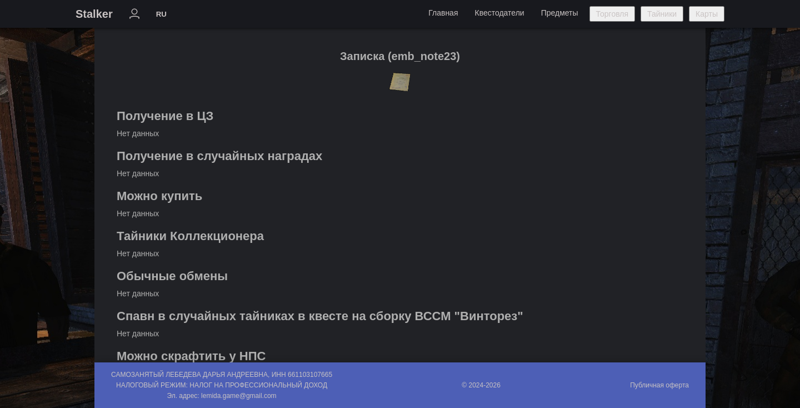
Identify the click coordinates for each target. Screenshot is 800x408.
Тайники (662, 13)
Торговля (612, 13)
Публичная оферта (659, 385)
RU (161, 14)
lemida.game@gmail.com (239, 396)
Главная (443, 12)
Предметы (559, 12)
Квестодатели (499, 12)
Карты (707, 13)
